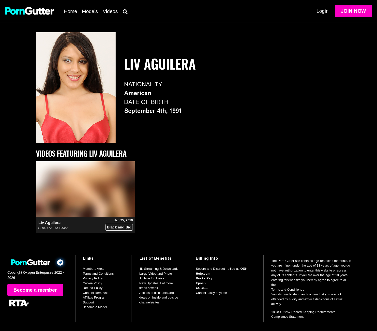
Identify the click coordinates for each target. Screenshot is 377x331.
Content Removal (95, 293)
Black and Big (119, 227)
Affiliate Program (94, 297)
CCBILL (202, 288)
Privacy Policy (93, 278)
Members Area (93, 269)
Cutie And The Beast (53, 228)
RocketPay (204, 278)
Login (323, 11)
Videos (110, 11)
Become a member (35, 290)
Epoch (201, 283)
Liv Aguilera (49, 222)
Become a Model (95, 307)
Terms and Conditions (98, 273)
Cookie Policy (92, 283)
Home (70, 11)
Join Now (353, 11)
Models (90, 11)
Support (88, 302)
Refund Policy (93, 288)
